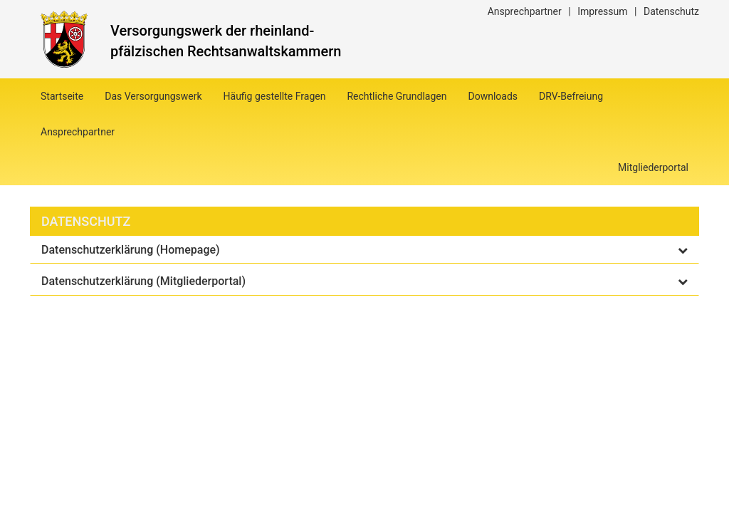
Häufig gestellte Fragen (275, 96)
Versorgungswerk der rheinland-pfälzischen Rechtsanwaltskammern (225, 41)
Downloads (493, 96)
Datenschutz (671, 11)
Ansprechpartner (525, 11)
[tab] (364, 250)
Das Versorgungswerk (153, 96)
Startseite (62, 96)
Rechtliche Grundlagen (396, 96)
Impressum (602, 11)
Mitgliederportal (653, 167)
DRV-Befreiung (571, 96)
